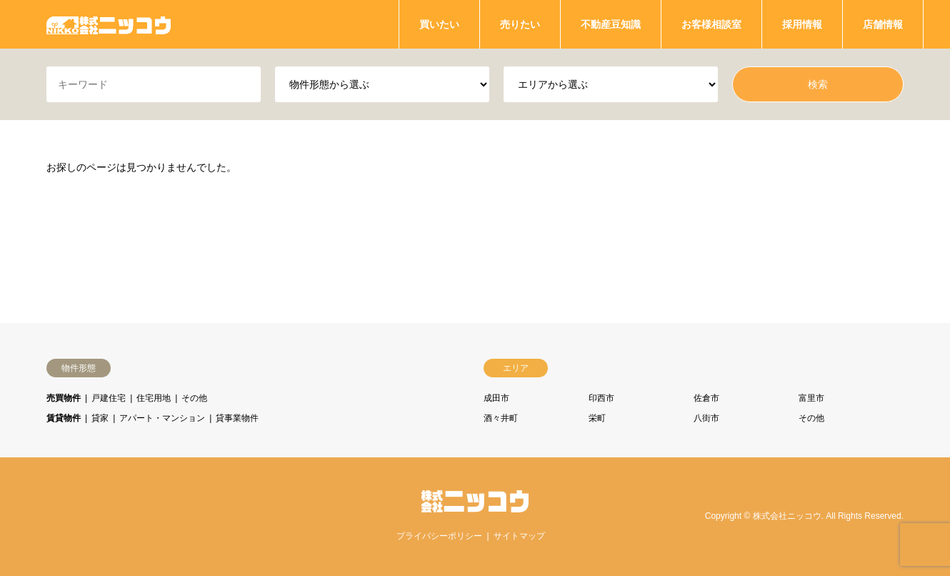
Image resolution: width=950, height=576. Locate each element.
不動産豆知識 (611, 24)
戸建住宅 (108, 398)
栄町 (597, 418)
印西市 (601, 398)
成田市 (496, 398)
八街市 (706, 418)
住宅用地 (153, 398)
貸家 (100, 418)
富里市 (811, 398)
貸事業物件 (237, 418)
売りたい (520, 24)
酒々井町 (501, 418)
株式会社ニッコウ (787, 517)
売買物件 (63, 398)
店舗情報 (883, 24)
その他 (194, 398)
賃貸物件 (63, 418)
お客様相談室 (711, 24)
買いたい (439, 24)
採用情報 (802, 24)
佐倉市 (706, 398)
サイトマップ (519, 536)
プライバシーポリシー (439, 536)
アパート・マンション (162, 418)
